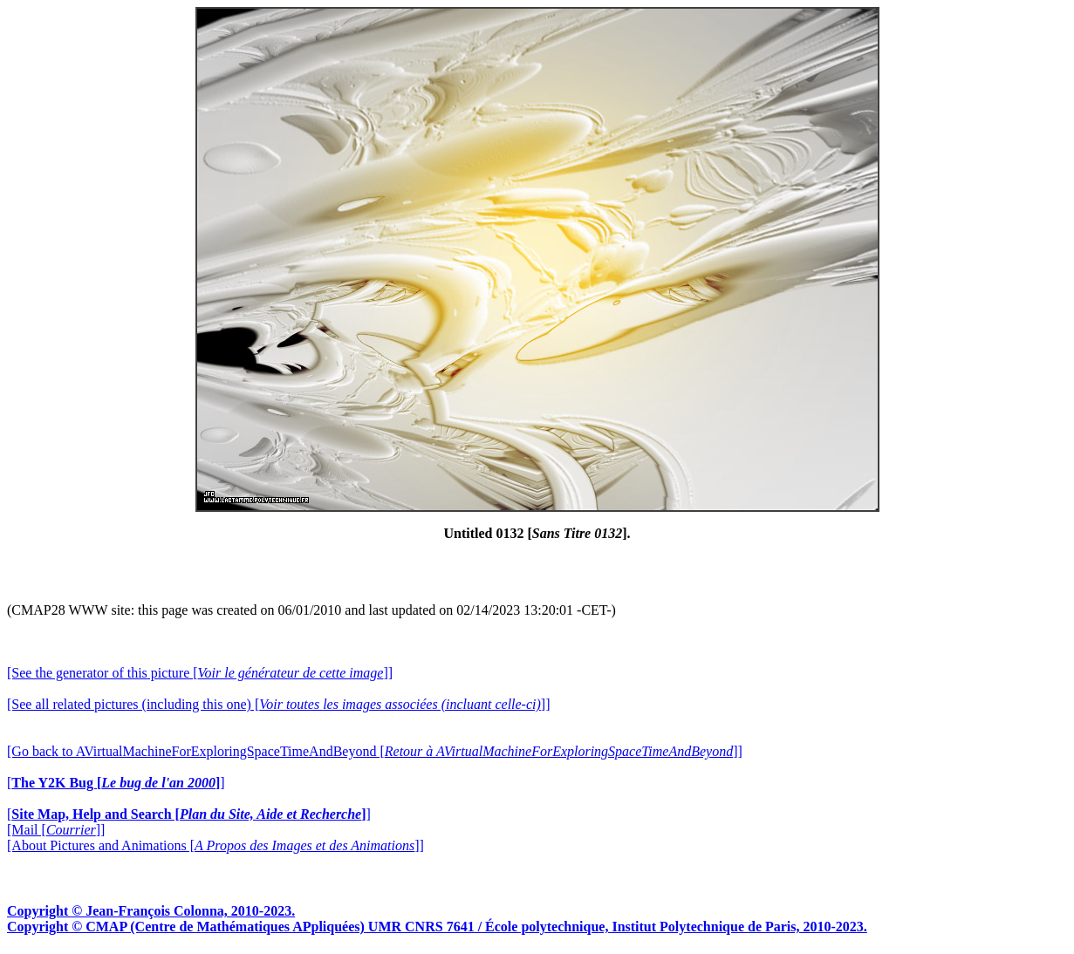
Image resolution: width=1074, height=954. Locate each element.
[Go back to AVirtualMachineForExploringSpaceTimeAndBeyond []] (374, 751)
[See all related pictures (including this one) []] (278, 704)
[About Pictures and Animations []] (215, 845)
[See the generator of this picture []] (200, 672)
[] (116, 782)
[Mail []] (56, 829)
